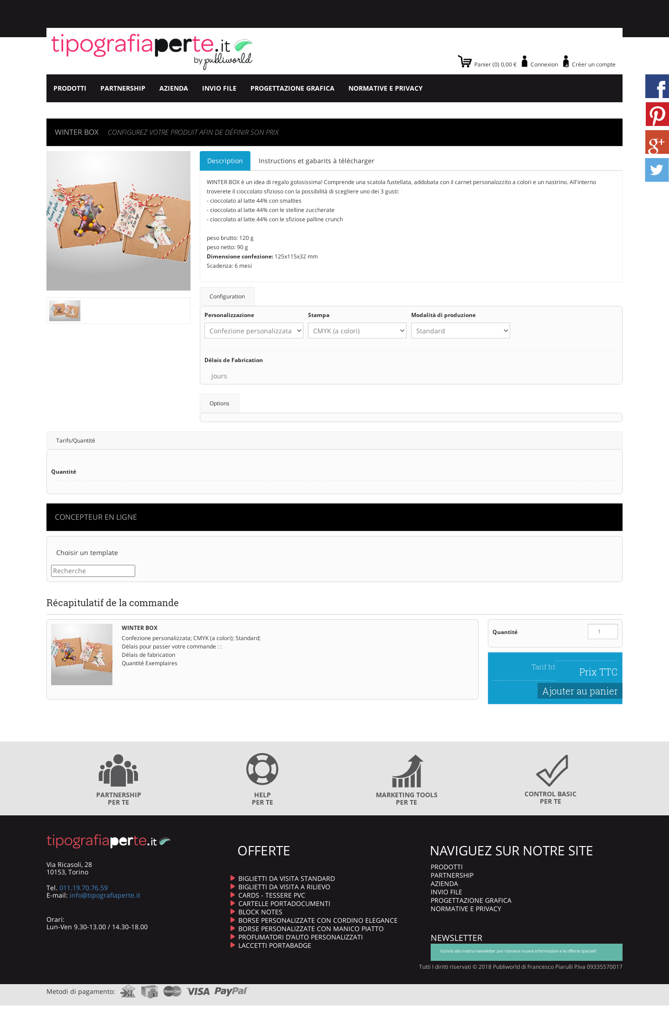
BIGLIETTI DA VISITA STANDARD (286, 878)
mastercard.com (172, 988)
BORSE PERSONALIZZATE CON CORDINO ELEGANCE (318, 920)
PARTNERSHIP (122, 88)
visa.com (198, 988)
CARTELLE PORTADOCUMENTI (284, 903)
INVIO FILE (219, 88)
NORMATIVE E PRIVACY (385, 88)
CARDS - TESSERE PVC (271, 895)
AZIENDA (173, 88)
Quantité (505, 632)
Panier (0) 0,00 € (495, 64)
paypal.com (232, 988)
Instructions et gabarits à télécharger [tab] (316, 160)
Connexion (544, 64)
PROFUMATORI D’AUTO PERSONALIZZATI (300, 937)
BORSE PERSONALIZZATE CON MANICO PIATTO (311, 928)
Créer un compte (594, 64)
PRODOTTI (69, 88)
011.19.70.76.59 (83, 887)
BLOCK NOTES (260, 911)
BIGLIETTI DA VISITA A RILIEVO (284, 886)
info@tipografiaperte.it (105, 895)
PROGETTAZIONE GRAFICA (292, 88)
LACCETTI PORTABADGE (274, 945)
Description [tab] (225, 160)
